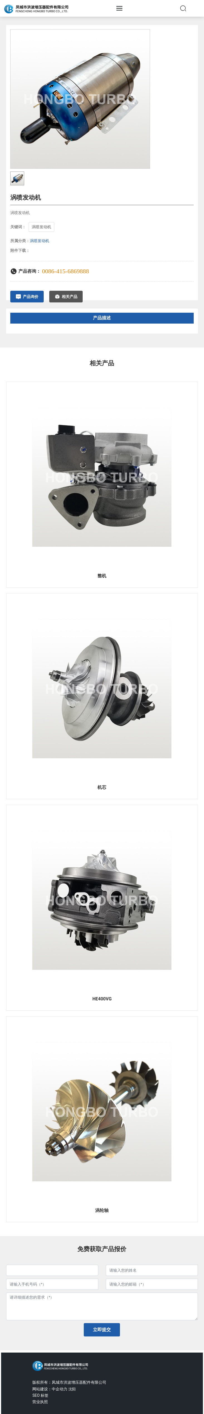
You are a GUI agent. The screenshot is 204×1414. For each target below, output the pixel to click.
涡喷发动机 (39, 240)
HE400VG (102, 999)
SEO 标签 (40, 1395)
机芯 (101, 787)
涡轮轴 (102, 1210)
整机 (101, 575)
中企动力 (59, 1389)
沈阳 (72, 1389)
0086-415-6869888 (65, 271)
